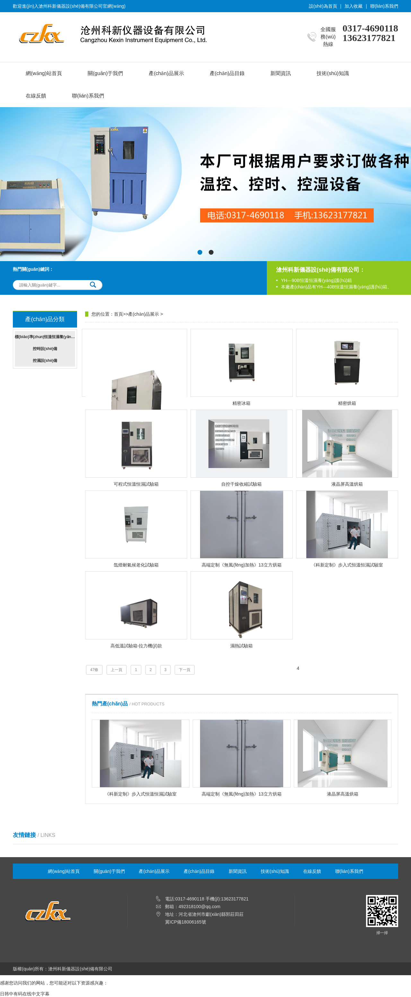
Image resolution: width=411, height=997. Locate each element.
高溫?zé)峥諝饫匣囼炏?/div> (136, 407)
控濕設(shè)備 (45, 360)
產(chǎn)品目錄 (227, 73)
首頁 (118, 314)
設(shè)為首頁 (323, 6)
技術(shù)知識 (333, 73)
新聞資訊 (280, 73)
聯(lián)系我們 (384, 6)
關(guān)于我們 (105, 73)
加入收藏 (354, 6)
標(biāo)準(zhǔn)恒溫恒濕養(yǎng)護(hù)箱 (45, 337)
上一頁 (116, 670)
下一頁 (184, 670)
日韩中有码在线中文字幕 (24, 993)
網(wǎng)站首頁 (44, 73)
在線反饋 (36, 95)
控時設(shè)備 (45, 348)
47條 (94, 670)
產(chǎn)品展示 (166, 73)
